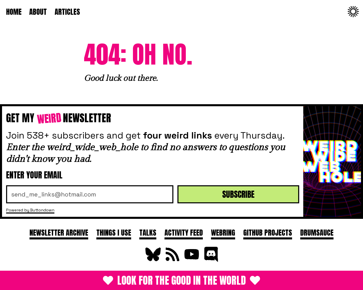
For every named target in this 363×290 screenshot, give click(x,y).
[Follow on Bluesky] (152, 260)
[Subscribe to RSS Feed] (171, 260)
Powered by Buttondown (30, 210)
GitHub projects (267, 232)
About (38, 11)
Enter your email (34, 175)
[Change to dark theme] (353, 11)
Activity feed (183, 232)
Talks (147, 232)
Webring (223, 232)
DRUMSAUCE (317, 232)
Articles (67, 11)
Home (14, 11)
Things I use (113, 232)
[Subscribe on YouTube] (191, 260)
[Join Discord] (210, 260)
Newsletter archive (58, 232)
